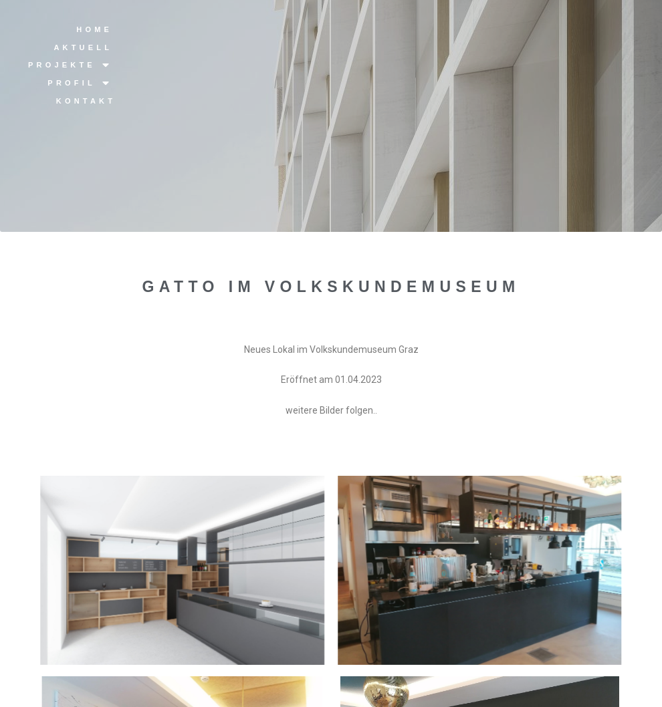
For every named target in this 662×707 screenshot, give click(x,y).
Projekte (70, 65)
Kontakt (86, 101)
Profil (79, 83)
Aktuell (82, 47)
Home (94, 29)
